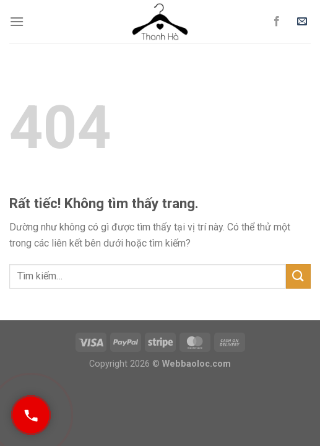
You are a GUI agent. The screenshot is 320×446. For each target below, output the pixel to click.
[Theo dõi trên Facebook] (277, 21)
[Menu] (16, 21)
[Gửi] (298, 276)
